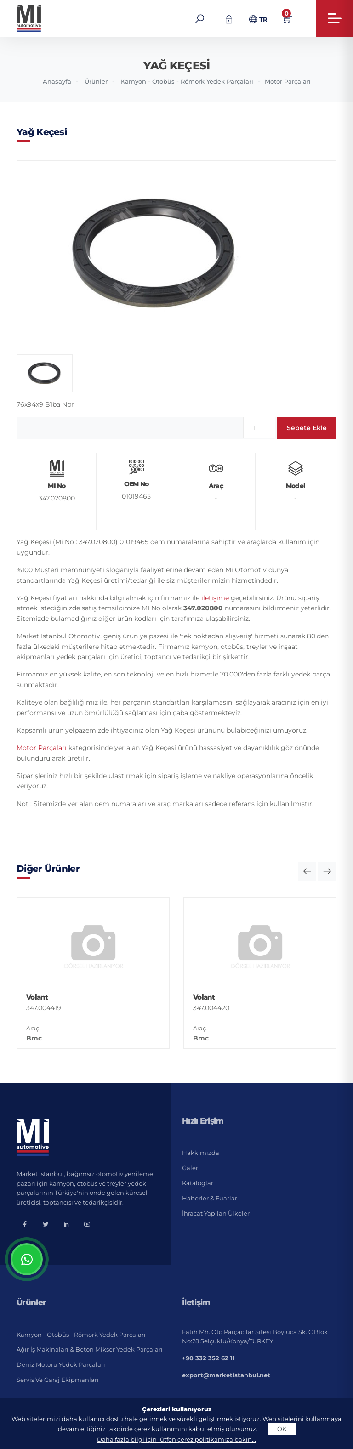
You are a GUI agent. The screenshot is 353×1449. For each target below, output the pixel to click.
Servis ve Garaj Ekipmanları (58, 1379)
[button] (307, 871)
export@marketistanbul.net (226, 1375)
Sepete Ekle (307, 428)
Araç (32, 1028)
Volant (37, 997)
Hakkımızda (200, 1152)
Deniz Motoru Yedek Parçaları (61, 1364)
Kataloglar (197, 1183)
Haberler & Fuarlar (209, 1198)
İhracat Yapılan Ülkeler (216, 1213)
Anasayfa (57, 81)
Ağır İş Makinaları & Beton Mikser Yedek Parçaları (90, 1349)
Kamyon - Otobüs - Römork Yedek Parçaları (187, 81)
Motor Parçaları (288, 81)
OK (281, 1428)
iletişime (215, 598)
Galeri (191, 1167)
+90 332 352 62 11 (208, 1358)
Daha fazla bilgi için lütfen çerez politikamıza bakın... (176, 1439)
